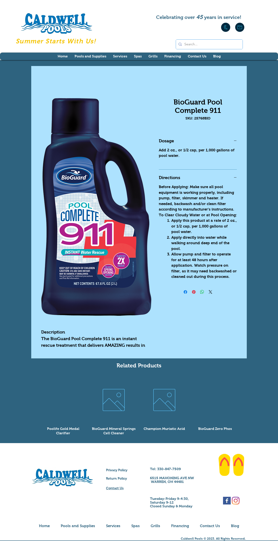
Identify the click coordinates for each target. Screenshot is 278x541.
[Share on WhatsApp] (202, 292)
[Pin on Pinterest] (193, 292)
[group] (139, 406)
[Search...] (208, 44)
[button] (90, 56)
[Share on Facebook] (185, 292)
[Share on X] (210, 292)
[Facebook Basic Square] (227, 500)
